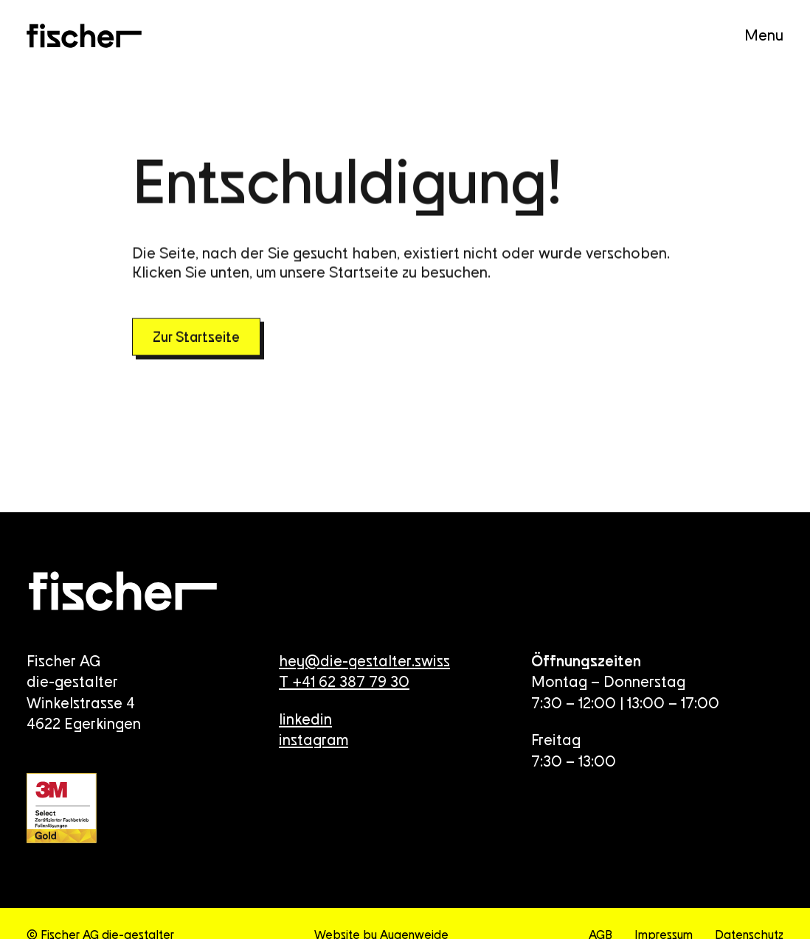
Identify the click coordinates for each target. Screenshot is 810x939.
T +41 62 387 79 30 (344, 682)
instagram (313, 741)
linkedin (305, 720)
